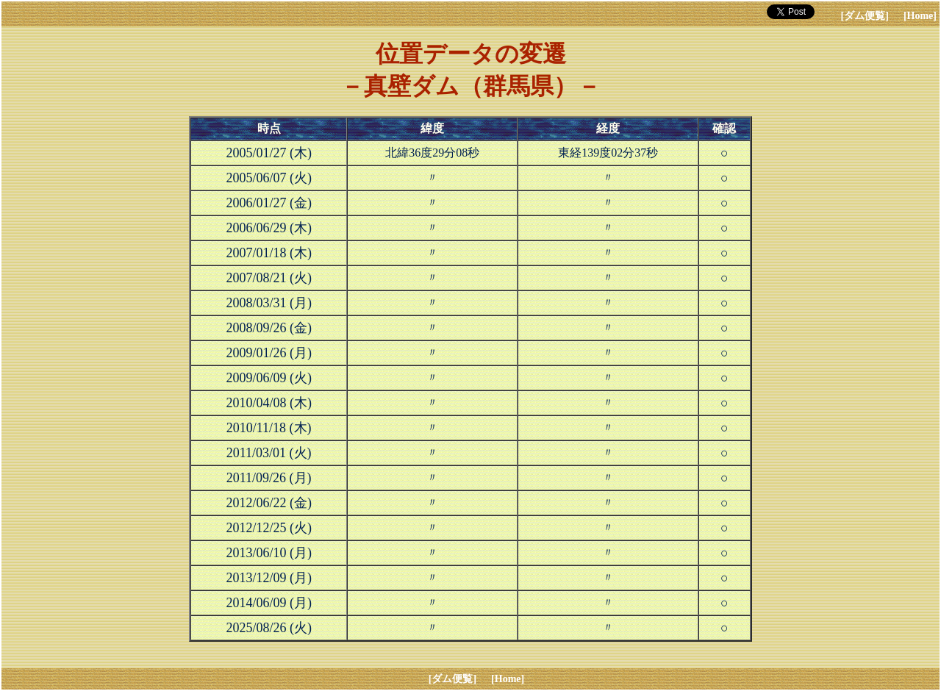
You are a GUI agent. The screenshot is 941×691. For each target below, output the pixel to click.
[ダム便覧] (865, 15)
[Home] (920, 15)
